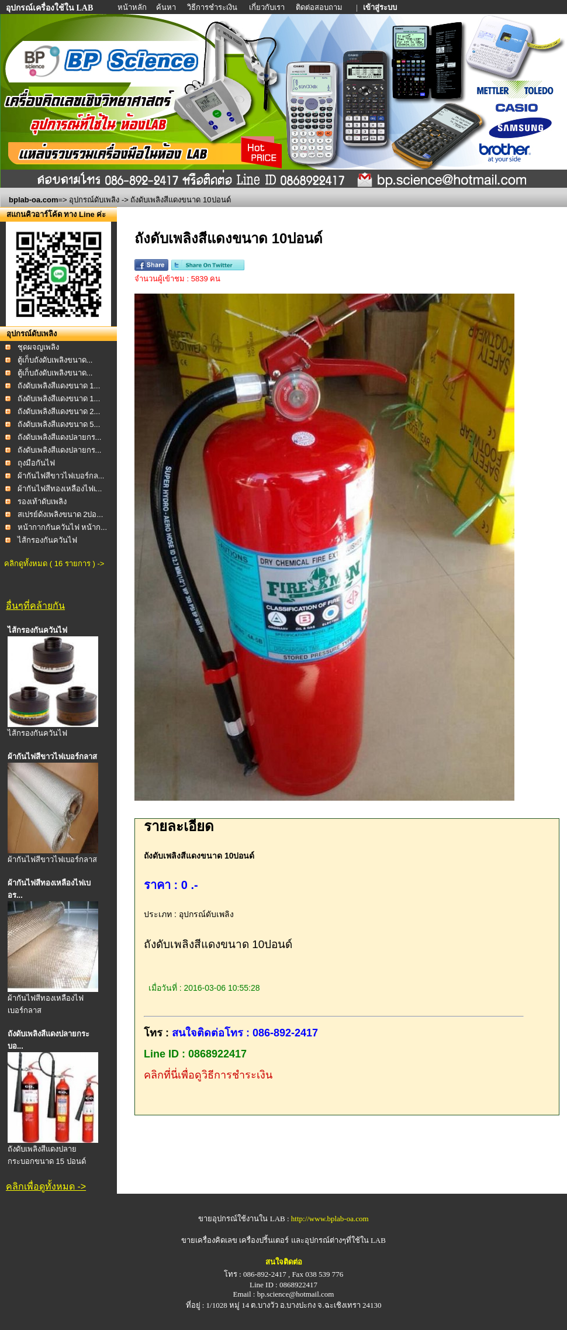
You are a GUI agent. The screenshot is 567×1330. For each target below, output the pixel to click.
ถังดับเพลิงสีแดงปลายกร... (60, 437)
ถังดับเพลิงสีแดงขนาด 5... (59, 424)
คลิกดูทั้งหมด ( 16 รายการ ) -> (54, 563)
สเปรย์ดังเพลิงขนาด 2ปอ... (60, 514)
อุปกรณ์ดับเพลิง (94, 199)
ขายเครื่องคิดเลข (209, 1240)
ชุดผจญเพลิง (38, 347)
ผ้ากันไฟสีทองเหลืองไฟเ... (60, 488)
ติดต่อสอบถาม (320, 7)
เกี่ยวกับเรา (267, 7)
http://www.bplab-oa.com (330, 1218)
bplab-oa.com (33, 199)
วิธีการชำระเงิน (213, 7)
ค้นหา (166, 7)
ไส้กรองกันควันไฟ (47, 540)
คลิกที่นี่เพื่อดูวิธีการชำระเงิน (208, 1075)
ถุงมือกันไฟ (36, 463)
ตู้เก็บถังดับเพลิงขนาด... (55, 360)
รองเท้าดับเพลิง (42, 501)
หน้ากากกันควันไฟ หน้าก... (62, 527)
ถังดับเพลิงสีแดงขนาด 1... (59, 385)
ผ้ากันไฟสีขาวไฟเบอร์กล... (61, 475)
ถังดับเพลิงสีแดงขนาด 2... (59, 411)
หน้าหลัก (132, 7)
